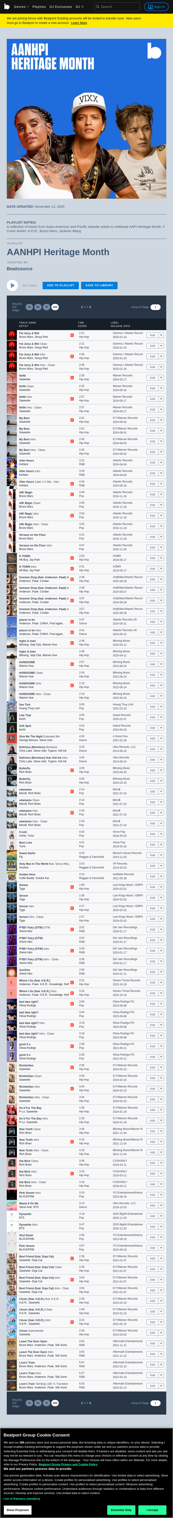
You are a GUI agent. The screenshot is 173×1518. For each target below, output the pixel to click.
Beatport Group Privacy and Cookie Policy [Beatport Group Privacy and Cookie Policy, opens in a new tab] (68, 1464)
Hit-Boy (23, 559)
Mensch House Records (127, 853)
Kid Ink (62, 750)
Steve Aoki (46, 740)
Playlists (39, 7)
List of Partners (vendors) (22, 1498)
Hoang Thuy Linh (29, 708)
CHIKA (44, 623)
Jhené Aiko (25, 931)
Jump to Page (140, 307)
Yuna (31, 835)
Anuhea (23, 867)
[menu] (20, 7)
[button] (12, 335)
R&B (82, 464)
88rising (24, 644)
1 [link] (82, 307)
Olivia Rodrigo (27, 1005)
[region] (86, 1473)
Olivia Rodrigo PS (123, 1001)
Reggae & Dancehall (91, 856)
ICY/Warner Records (125, 418)
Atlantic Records (122, 460)
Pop (81, 496)
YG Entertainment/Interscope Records (136, 1192)
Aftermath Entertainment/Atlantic (132, 1341)
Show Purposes (18, 1510)
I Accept (152, 1510)
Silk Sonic (61, 1345)
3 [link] (87, 307)
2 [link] (84, 307)
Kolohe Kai (42, 878)
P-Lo (22, 1111)
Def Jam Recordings (125, 927)
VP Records (120, 863)
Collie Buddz (26, 878)
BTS (36, 1207)
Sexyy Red (41, 336)
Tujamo (52, 750)
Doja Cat (37, 1260)
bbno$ (23, 793)
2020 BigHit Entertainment (128, 1213)
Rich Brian (25, 772)
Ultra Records (121, 757)
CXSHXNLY (120, 1160)
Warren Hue (50, 644)
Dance (83, 623)
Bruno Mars (26, 336)
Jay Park (34, 559)
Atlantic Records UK (125, 619)
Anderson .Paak (28, 581)
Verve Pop (119, 831)
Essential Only (121, 1510)
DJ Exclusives (61, 7)
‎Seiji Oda (35, 644)
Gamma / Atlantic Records (128, 333)
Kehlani (23, 464)
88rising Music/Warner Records (131, 1129)
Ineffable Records (123, 874)
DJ (79, 7)
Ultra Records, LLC (124, 747)
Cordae (44, 581)
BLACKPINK (26, 1196)
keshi (22, 719)
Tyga (22, 888)
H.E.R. (44, 984)
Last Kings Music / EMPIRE (129, 884)
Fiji (21, 856)
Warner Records (122, 375)
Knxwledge (56, 984)
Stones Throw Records (126, 980)
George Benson (28, 740)
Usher (22, 835)
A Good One (120, 736)
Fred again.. (57, 623)
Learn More (79, 23)
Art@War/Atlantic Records (128, 577)
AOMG (117, 555)
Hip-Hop (84, 336)
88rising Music (121, 640)
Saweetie (24, 379)
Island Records (122, 715)
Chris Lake (25, 750)
